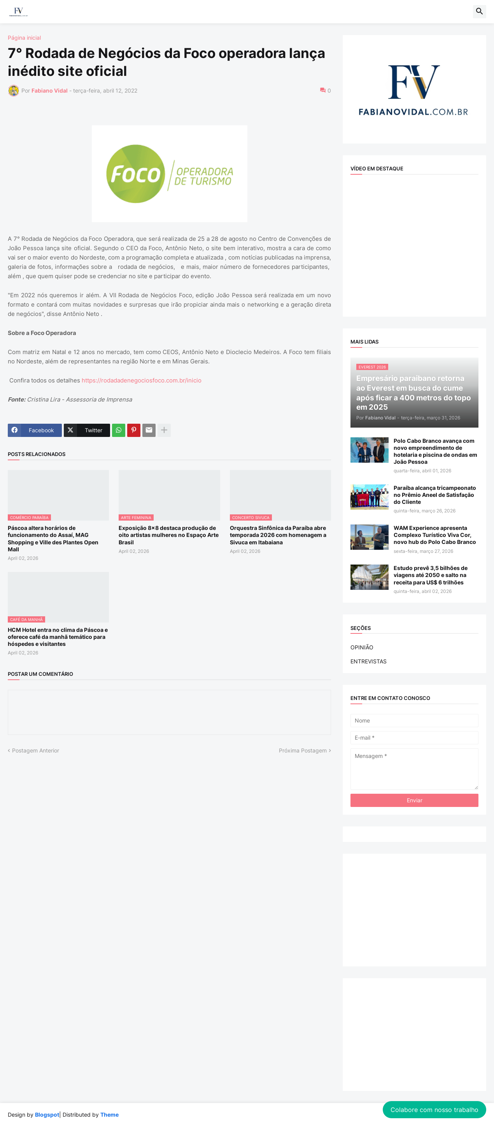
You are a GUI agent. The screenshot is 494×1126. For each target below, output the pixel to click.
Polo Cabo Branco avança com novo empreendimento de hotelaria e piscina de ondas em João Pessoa (435, 451)
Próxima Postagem (303, 750)
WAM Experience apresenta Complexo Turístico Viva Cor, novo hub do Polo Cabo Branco (435, 534)
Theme (109, 1114)
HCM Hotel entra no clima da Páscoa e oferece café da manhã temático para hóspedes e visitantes (58, 636)
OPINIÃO (361, 647)
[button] (479, 11)
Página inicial (24, 37)
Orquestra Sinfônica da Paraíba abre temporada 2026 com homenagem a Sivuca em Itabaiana (278, 534)
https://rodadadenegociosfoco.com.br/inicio (140, 380)
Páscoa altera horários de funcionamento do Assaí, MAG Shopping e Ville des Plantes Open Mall (53, 538)
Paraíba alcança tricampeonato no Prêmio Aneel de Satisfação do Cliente (435, 494)
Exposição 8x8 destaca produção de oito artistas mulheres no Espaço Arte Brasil (169, 534)
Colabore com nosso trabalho (434, 1110)
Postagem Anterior (35, 750)
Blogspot (47, 1114)
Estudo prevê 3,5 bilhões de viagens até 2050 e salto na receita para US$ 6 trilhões (431, 575)
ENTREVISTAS (368, 661)
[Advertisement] (414, 910)
